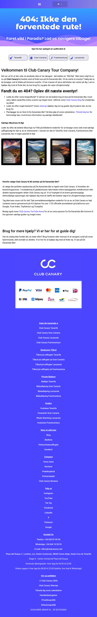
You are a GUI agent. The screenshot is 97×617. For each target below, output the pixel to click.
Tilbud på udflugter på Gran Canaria (48, 359)
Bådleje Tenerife (48, 381)
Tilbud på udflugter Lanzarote (48, 364)
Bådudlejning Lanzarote (48, 391)
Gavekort (48, 449)
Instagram (48, 493)
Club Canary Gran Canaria (48, 333)
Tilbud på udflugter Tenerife (48, 355)
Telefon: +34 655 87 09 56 (48, 539)
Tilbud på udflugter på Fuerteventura (48, 369)
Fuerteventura (60, 57)
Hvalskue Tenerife (48, 408)
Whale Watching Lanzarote (49, 418)
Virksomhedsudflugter (48, 445)
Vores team (48, 462)
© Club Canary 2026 (48, 581)
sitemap (43, 106)
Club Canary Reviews (48, 481)
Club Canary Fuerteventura (48, 342)
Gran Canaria (40, 57)
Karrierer (48, 466)
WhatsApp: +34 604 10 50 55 (48, 544)
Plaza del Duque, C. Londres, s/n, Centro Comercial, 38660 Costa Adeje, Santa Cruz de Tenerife (48, 554)
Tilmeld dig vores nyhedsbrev (48, 590)
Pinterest (48, 522)
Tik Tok (48, 503)
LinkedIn (48, 513)
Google (48, 527)
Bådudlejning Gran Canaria (48, 386)
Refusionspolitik (48, 605)
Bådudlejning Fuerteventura (48, 396)
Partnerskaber (48, 476)
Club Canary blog (74, 100)
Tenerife (18, 57)
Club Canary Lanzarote (48, 338)
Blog (48, 435)
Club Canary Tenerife (48, 328)
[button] (39, 4)
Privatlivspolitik (48, 600)
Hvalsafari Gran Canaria (48, 413)
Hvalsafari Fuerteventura (48, 423)
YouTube (49, 498)
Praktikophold (48, 471)
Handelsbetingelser (48, 595)
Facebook (48, 508)
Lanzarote (79, 57)
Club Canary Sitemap (48, 585)
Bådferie (48, 440)
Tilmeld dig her (82, 112)
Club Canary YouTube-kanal (31, 211)
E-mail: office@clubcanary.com (48, 549)
